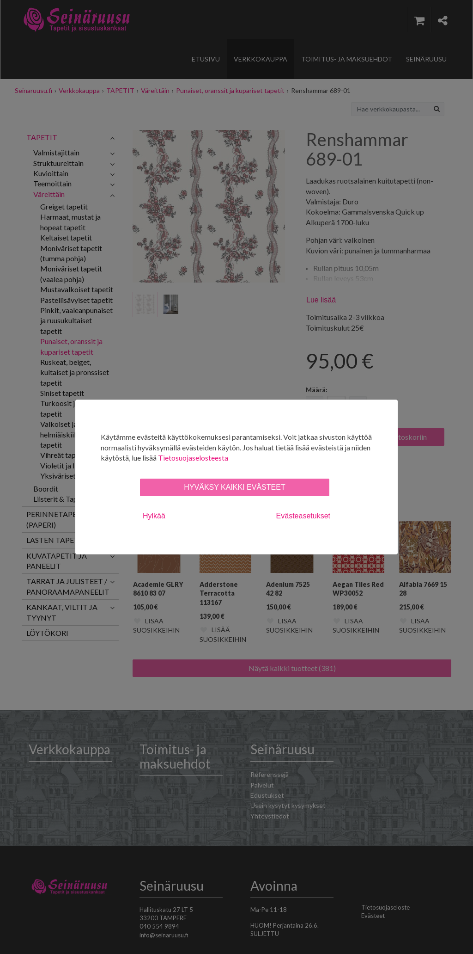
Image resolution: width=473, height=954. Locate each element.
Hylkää (154, 516)
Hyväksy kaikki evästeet (234, 487)
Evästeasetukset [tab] (303, 516)
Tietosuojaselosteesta (193, 457)
